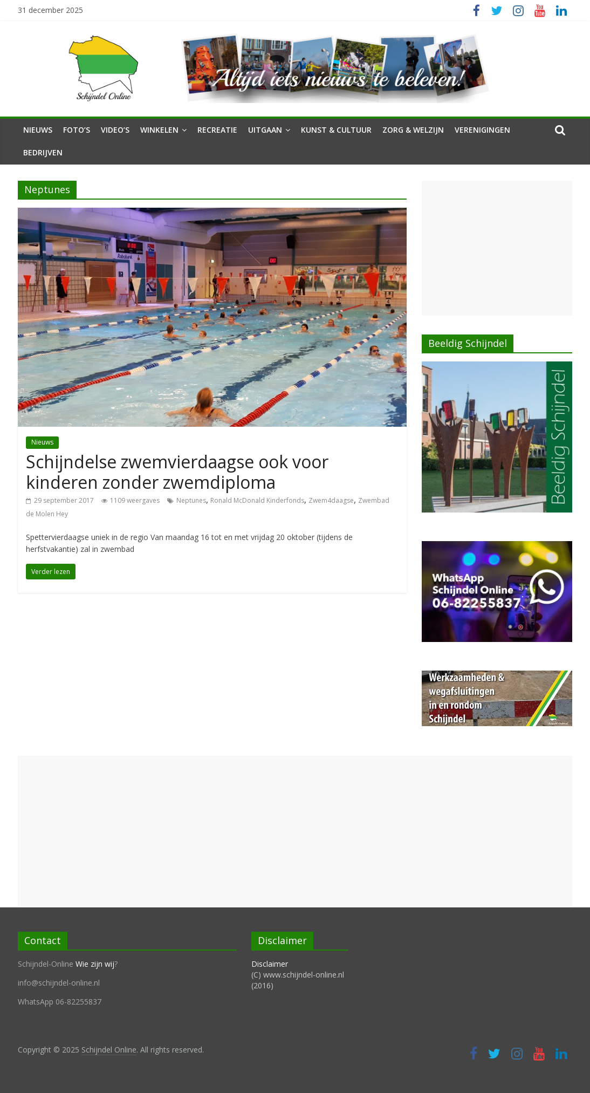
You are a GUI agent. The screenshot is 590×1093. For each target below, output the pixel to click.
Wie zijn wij (95, 964)
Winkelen (159, 130)
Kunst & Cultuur (336, 130)
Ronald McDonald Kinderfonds (257, 500)
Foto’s (76, 130)
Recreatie (217, 130)
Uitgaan (265, 130)
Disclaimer (269, 964)
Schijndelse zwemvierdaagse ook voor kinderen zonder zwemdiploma (177, 472)
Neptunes (191, 500)
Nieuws (37, 130)
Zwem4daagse (331, 500)
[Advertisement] (497, 248)
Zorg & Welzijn (413, 130)
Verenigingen (482, 130)
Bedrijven (43, 152)
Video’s (115, 130)
